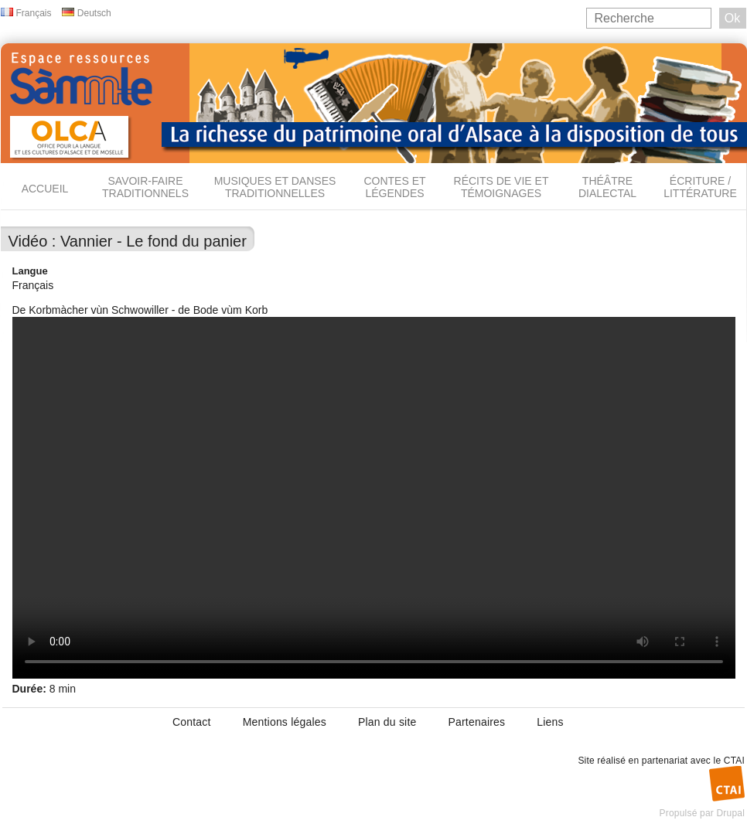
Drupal (730, 813)
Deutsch (94, 13)
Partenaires (476, 722)
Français (34, 13)
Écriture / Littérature (700, 187)
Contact (191, 722)
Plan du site (387, 722)
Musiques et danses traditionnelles (275, 187)
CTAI (734, 760)
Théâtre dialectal (607, 187)
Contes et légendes (394, 187)
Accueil (45, 188)
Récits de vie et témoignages (501, 187)
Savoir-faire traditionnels (145, 187)
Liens (550, 722)
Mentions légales (284, 722)
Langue (30, 271)
